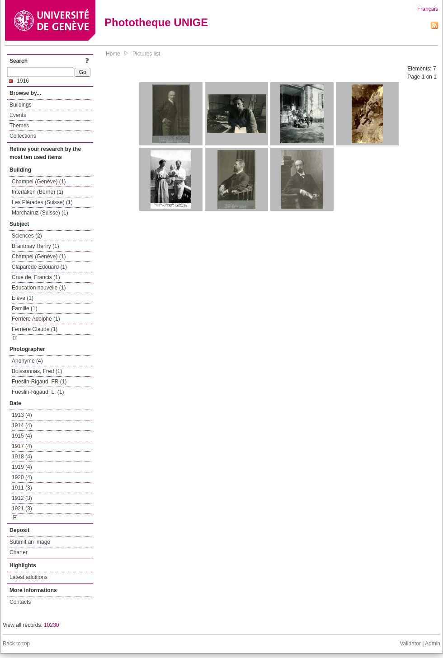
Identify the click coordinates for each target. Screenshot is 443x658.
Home (113, 54)
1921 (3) (22, 508)
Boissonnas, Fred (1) (37, 371)
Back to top (16, 643)
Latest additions (28, 577)
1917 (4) (22, 446)
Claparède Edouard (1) (39, 267)
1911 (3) (22, 488)
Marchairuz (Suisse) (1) (40, 213)
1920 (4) (22, 477)
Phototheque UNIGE (156, 22)
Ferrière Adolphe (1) (36, 319)
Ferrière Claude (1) (34, 329)
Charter (18, 552)
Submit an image (29, 542)
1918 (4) (22, 456)
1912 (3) (22, 498)
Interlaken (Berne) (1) (37, 192)
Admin (432, 643)
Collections (22, 136)
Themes (19, 125)
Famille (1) (25, 308)
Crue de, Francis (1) (36, 277)
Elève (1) (22, 298)
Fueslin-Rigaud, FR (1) (39, 381)
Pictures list (146, 54)
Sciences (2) (27, 236)
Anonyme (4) (27, 361)
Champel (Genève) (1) (39, 181)
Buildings (20, 105)
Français (427, 9)
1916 (19, 81)
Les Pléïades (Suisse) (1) (42, 202)
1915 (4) (22, 436)
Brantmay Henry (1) (35, 246)
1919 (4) (22, 467)
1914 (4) (22, 425)
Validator (410, 643)
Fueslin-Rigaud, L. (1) (38, 392)
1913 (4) (22, 415)
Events (17, 115)
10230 (51, 625)
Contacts (20, 602)
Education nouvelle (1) (39, 288)
